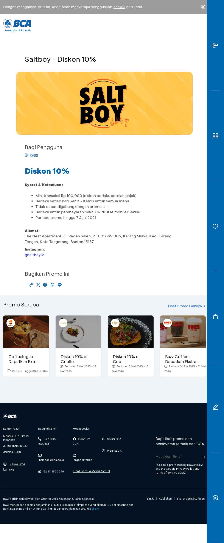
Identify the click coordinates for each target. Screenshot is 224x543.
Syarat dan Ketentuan (191, 498)
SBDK (150, 498)
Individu (81, 27)
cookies (119, 7)
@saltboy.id (35, 254)
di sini (95, 508)
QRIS (31, 155)
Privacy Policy (185, 468)
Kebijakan (165, 498)
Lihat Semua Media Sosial (91, 471)
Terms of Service (166, 472)
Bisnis (102, 28)
